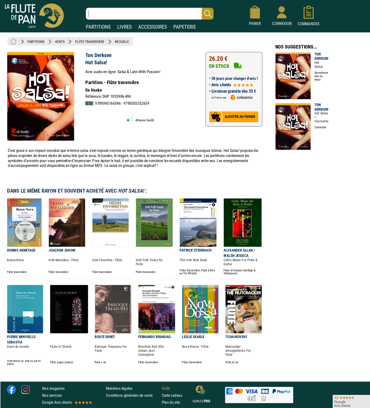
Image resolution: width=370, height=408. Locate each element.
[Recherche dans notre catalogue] (150, 14)
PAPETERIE (184, 27)
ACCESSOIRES (152, 27)
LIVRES (124, 27)
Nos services (52, 395)
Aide (166, 388)
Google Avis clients (66, 402)
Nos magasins (53, 388)
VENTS (59, 41)
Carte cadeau (172, 395)
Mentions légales (119, 388)
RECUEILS (122, 41)
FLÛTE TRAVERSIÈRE (89, 41)
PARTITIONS (98, 27)
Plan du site (171, 402)
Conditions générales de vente (132, 395)
